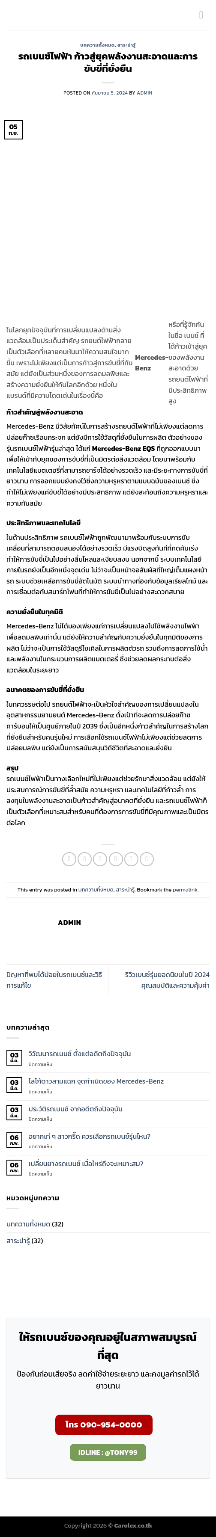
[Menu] (204, 14)
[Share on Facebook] (85, 859)
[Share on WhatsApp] (69, 859)
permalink (185, 889)
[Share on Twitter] (100, 859)
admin (144, 92)
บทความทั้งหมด (97, 44)
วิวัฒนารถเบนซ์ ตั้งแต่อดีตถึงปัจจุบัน (80, 1054)
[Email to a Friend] (116, 859)
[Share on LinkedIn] (147, 859)
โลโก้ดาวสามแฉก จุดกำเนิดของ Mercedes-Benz (96, 1081)
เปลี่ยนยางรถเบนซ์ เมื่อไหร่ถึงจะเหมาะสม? (86, 1164)
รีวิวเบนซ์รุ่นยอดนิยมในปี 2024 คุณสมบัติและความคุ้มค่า (167, 980)
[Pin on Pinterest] (131, 859)
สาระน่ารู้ (126, 44)
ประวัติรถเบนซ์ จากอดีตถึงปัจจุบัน (76, 1109)
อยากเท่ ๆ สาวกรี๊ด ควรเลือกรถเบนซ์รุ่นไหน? (89, 1136)
